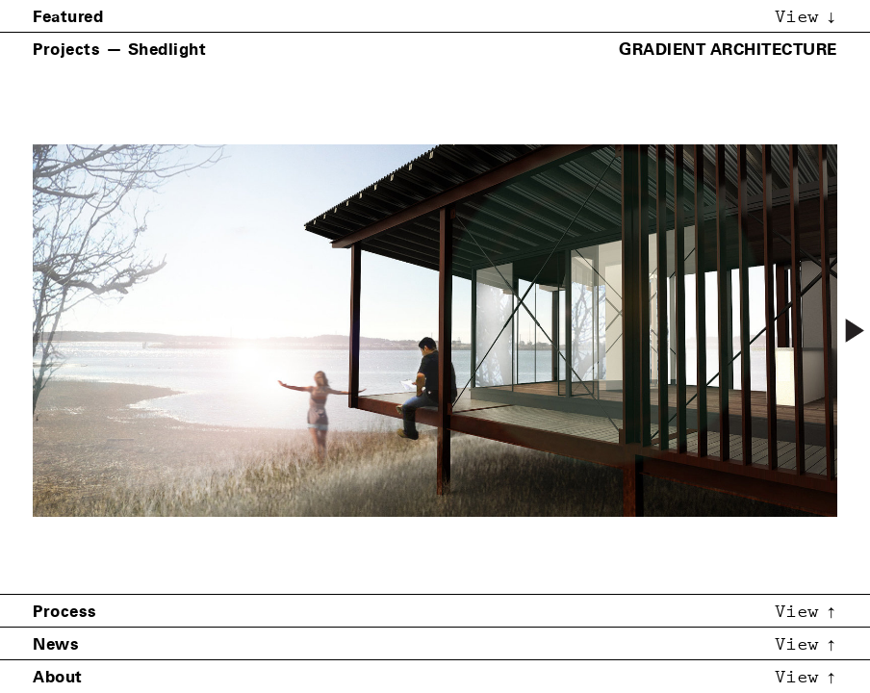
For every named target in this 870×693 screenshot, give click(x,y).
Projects (66, 49)
